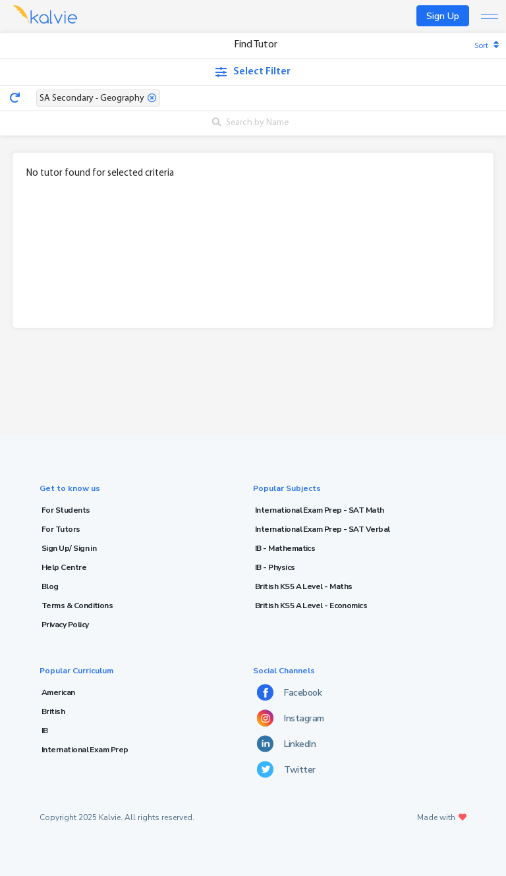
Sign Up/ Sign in (69, 548)
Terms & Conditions (77, 605)
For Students (66, 510)
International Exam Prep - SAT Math (319, 510)
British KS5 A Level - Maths (303, 586)
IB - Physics (275, 567)
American (58, 692)
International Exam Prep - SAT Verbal (322, 529)
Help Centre (64, 567)
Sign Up (442, 16)
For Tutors (61, 529)
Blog (50, 586)
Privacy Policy (65, 624)
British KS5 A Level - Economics (311, 605)
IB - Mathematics (285, 548)
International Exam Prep (85, 749)
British (53, 711)
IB (45, 730)
